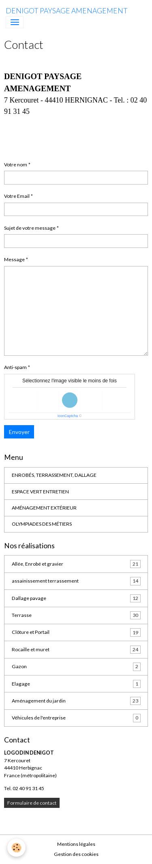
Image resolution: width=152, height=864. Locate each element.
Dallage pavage (76, 598)
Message (14, 259)
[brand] (67, 11)
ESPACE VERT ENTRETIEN (40, 492)
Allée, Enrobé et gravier (76, 564)
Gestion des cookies (76, 854)
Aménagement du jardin (76, 701)
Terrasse (76, 615)
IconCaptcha (68, 416)
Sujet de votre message (30, 228)
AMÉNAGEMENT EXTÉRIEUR (44, 508)
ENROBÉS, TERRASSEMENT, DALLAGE (54, 475)
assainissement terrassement (76, 581)
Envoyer (19, 431)
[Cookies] (16, 848)
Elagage (76, 684)
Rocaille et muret (76, 650)
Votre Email (17, 196)
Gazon (76, 667)
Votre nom (15, 164)
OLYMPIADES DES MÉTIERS (42, 524)
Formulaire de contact (31, 803)
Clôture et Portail (76, 632)
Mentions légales (76, 844)
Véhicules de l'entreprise (76, 718)
